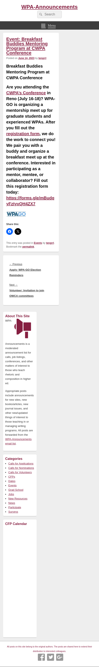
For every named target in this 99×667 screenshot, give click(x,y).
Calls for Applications (20, 463)
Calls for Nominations (21, 467)
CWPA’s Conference (26, 93)
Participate (14, 507)
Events (38, 243)
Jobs (11, 494)
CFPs (11, 476)
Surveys (13, 511)
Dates (11, 481)
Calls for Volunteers (20, 472)
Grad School (15, 489)
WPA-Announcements (49, 7)
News (11, 503)
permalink (28, 246)
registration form (23, 133)
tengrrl (42, 58)
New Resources (17, 498)
